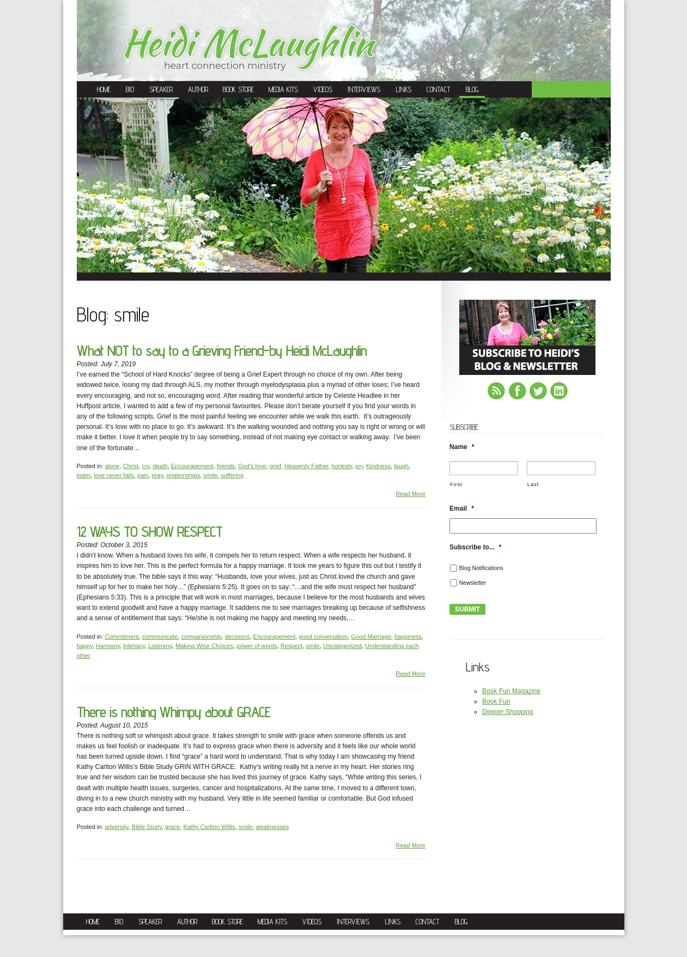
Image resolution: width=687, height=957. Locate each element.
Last (533, 484)
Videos (322, 89)
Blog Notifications (481, 568)
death (160, 466)
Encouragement (192, 466)
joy (358, 466)
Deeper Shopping (507, 712)
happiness (408, 636)
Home (104, 89)
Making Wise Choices (204, 646)
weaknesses (272, 826)
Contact (438, 89)
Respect (291, 646)
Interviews (364, 89)
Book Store (238, 89)
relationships (183, 475)
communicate (160, 636)
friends (226, 466)
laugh (401, 466)
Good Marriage (371, 636)
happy (85, 646)
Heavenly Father (306, 466)
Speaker (161, 89)
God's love (252, 466)
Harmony (108, 646)
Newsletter (472, 582)
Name (461, 447)
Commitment (121, 636)
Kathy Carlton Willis (209, 826)
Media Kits (283, 89)
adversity (116, 826)
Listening (160, 646)
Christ (131, 466)
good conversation (323, 636)
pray (157, 475)
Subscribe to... (475, 547)
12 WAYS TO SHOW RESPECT (149, 531)
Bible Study (147, 826)
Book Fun (496, 701)
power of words (256, 646)
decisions (237, 636)
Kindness (378, 466)
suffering (232, 475)
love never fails (113, 475)
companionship (201, 636)
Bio (130, 89)
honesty (342, 466)
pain (143, 475)
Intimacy (134, 646)
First (456, 484)
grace (172, 826)
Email (461, 508)
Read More (410, 493)
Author (198, 89)
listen (84, 475)
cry (145, 466)
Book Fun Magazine (511, 691)
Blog (472, 89)
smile (210, 475)
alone (112, 466)
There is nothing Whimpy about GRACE (173, 712)
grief (275, 466)
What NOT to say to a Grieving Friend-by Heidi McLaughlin (222, 350)
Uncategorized (342, 646)
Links (403, 89)
